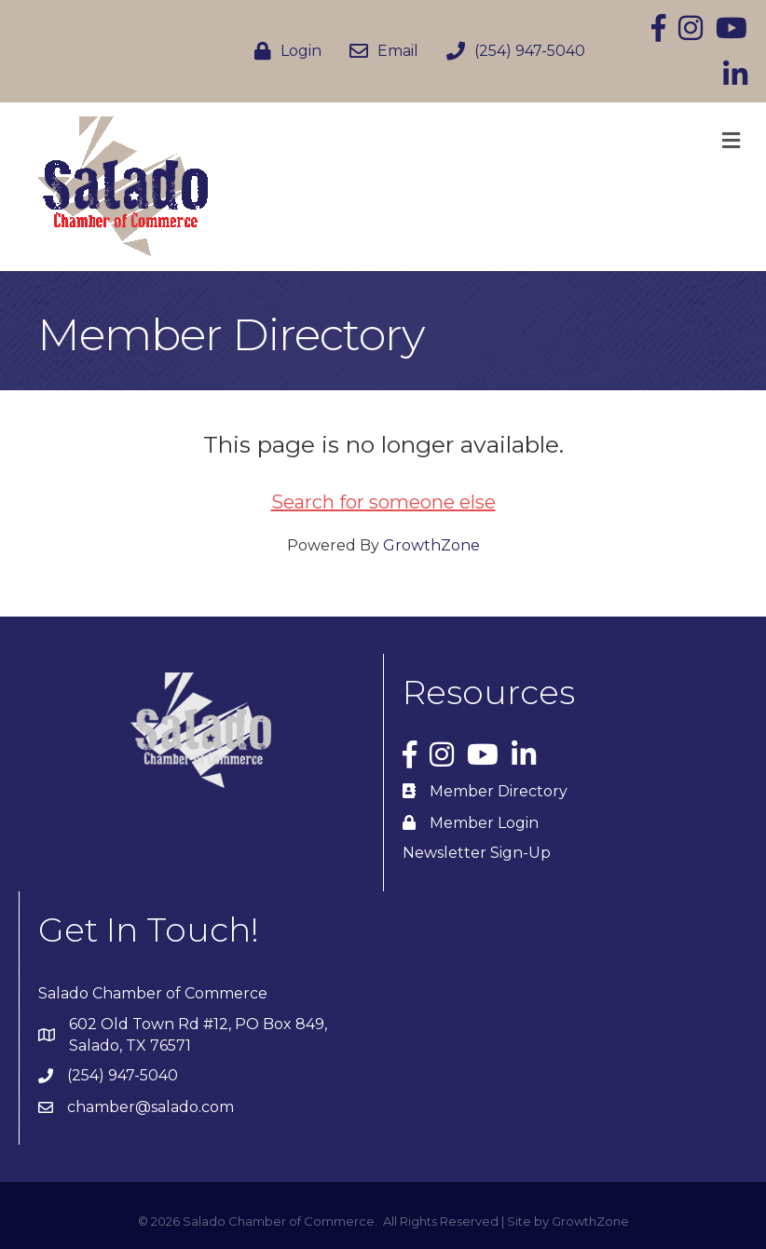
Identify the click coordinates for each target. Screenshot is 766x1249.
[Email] (379, 51)
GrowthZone (431, 545)
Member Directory (499, 791)
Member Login (484, 823)
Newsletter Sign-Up (477, 853)
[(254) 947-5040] (511, 51)
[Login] (283, 51)
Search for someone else (383, 502)
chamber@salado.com (150, 1107)
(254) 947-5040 (122, 1075)
